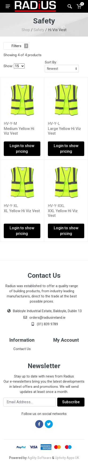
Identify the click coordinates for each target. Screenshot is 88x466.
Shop (26, 30)
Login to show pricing (22, 149)
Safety (39, 30)
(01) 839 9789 (44, 324)
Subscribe (71, 402)
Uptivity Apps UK (67, 458)
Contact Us (22, 349)
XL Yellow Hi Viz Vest (22, 211)
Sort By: (51, 62)
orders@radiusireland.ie (47, 317)
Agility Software (39, 458)
